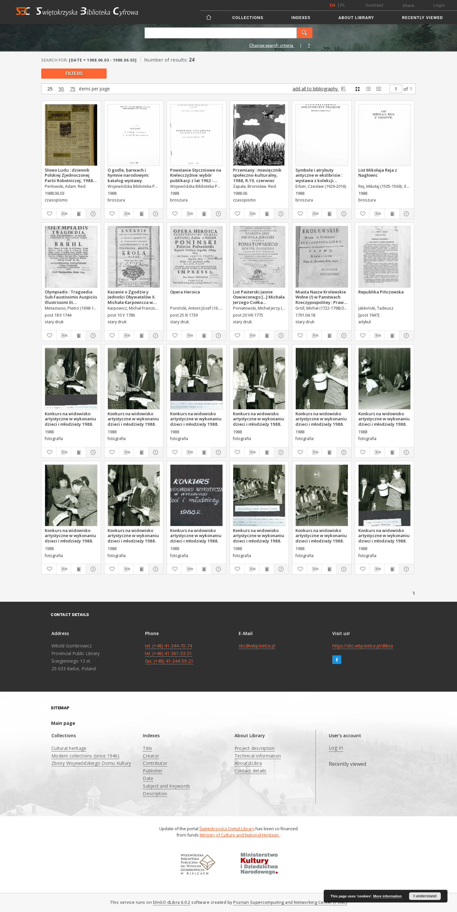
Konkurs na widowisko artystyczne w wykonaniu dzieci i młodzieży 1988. (70, 419)
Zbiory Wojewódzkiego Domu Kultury (91, 763)
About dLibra (248, 763)
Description (155, 794)
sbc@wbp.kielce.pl (257, 646)
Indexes (300, 17)
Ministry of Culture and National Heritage (240, 835)
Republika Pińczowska (381, 292)
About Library (356, 17)
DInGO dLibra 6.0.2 (171, 902)
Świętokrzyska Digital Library (227, 828)
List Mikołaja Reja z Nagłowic (377, 172)
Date (148, 778)
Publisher (152, 771)
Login (439, 5)
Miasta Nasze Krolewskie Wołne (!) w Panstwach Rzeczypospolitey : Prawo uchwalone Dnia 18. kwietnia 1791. (320, 297)
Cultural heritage (68, 748)
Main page (63, 723)
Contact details (251, 771)
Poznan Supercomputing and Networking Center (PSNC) (290, 902)
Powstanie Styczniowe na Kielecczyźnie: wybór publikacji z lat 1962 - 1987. (195, 175)
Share (408, 5)
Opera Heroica (185, 292)
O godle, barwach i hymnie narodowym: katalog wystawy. (128, 175)
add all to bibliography (320, 89)
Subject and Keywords (166, 786)
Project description (255, 748)
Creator (151, 756)
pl (343, 5)
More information (387, 896)
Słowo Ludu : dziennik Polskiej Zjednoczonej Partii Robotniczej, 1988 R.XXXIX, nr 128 (69, 175)
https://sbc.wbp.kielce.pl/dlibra (362, 646)
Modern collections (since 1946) (85, 756)
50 (61, 89)
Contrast (374, 5)
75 (72, 89)
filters (74, 73)
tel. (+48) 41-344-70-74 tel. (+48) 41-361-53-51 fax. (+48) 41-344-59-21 (169, 653)
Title (147, 748)
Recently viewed (422, 17)
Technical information (258, 756)
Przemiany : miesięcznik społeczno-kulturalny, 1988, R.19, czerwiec (257, 175)
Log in (336, 748)
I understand (425, 896)
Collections (247, 17)
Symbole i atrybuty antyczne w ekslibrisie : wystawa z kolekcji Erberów (318, 175)
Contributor (155, 763)
